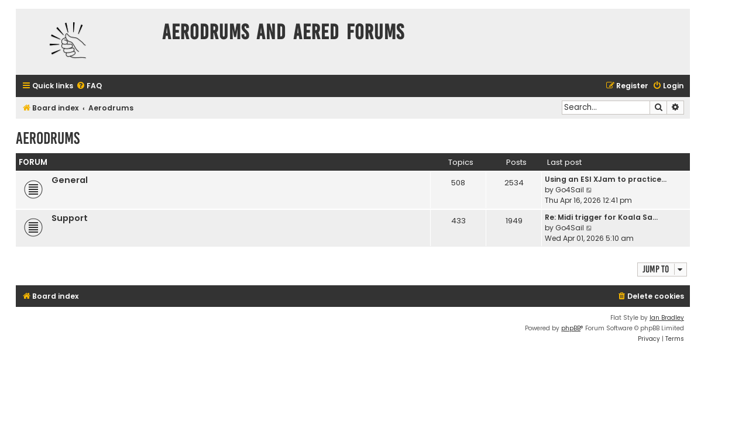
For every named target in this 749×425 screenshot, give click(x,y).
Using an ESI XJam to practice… (605, 179)
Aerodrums (48, 138)
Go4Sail (569, 190)
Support (69, 218)
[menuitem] (89, 86)
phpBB (570, 328)
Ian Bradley (667, 317)
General (69, 180)
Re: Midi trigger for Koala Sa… (601, 217)
